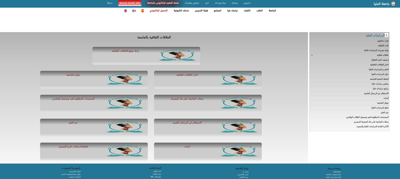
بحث (109, 3)
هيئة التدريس (201, 10)
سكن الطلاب (156, 174)
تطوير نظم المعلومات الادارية (71, 174)
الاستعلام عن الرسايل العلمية (376, 93)
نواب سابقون (383, 41)
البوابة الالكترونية (75, 171)
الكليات (247, 10)
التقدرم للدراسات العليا (379, 69)
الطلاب (259, 10)
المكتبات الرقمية (75, 177)
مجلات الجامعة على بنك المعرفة (187, 98)
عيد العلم (73, 122)
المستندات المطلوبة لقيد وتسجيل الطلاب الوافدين (367, 117)
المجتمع (217, 10)
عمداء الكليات (243, 177)
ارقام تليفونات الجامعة (333, 174)
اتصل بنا (245, 172)
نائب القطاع (383, 45)
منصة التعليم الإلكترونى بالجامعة (163, 3)
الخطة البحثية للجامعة (379, 79)
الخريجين (246, 3)
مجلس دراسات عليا (380, 84)
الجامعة (272, 10)
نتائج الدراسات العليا (380, 108)
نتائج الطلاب (337, 172)
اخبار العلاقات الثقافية (187, 74)
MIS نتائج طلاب (156, 177)
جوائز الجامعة (73, 74)
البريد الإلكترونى (242, 174)
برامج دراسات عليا (381, 88)
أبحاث (187, 146)
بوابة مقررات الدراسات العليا (376, 50)
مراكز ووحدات (220, 3)
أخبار (207, 3)
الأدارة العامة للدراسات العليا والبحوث (372, 126)
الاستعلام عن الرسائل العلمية (187, 122)
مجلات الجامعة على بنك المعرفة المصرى (371, 122)
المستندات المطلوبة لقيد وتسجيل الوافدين (73, 98)
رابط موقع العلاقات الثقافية (125, 50)
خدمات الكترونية (181, 10)
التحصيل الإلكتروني (159, 10)
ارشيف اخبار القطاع (380, 60)
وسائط (234, 3)
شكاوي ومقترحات (192, 3)
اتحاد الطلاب (157, 171)
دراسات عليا (232, 10)
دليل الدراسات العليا (380, 74)
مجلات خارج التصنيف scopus (73, 146)
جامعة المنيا (382, 4)
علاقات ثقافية (383, 55)
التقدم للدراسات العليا (333, 177)
